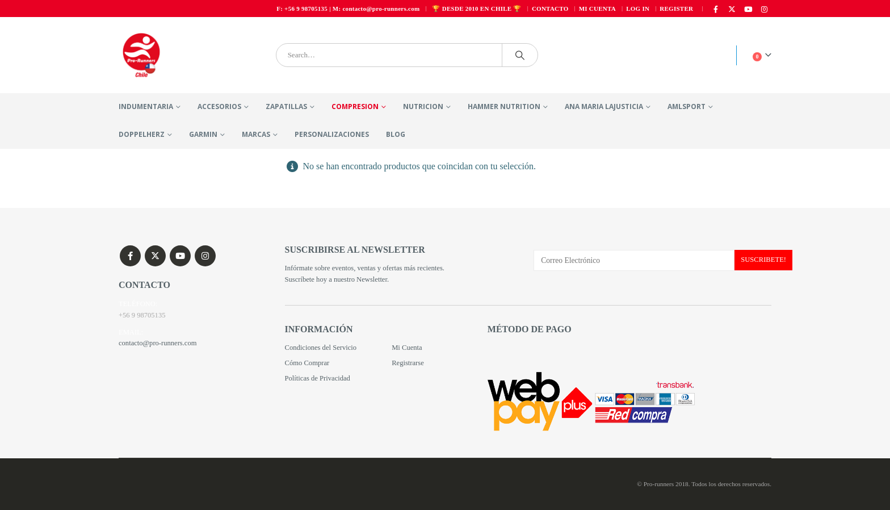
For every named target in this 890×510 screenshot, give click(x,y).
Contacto (550, 8)
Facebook (130, 255)
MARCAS (256, 134)
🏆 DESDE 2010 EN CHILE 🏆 (476, 8)
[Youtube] (748, 9)
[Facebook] (715, 9)
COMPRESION (355, 106)
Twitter (155, 255)
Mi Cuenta (407, 348)
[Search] (520, 55)
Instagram (205, 255)
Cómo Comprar (307, 363)
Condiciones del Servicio (321, 348)
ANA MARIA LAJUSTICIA (604, 106)
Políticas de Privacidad (317, 378)
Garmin (203, 134)
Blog (395, 134)
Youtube (180, 255)
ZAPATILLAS (286, 106)
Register (676, 8)
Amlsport (686, 106)
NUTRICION (423, 106)
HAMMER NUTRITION (504, 106)
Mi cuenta (597, 8)
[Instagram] (764, 9)
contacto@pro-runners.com (158, 344)
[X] (732, 9)
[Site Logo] (141, 55)
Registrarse (408, 363)
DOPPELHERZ (142, 134)
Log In (637, 8)
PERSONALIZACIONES (332, 134)
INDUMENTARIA (146, 106)
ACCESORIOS (219, 106)
